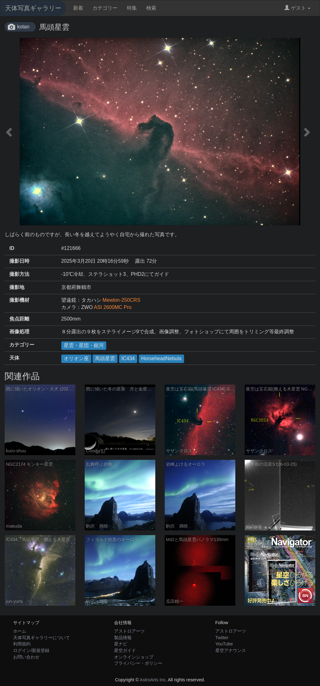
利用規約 (22, 643)
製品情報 (123, 637)
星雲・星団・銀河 (84, 345)
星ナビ (120, 643)
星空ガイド (125, 650)
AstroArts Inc (152, 679)
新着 (78, 8)
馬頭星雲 (105, 358)
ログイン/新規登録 (31, 650)
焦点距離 (19, 318)
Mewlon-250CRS (121, 300)
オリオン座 (76, 358)
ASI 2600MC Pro (113, 307)
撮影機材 (19, 300)
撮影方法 (19, 274)
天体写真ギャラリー (33, 8)
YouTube (224, 643)
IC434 (128, 358)
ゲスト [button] (297, 8)
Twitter (221, 637)
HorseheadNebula (161, 358)
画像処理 (19, 331)
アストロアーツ (129, 631)
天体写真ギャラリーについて (41, 637)
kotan (23, 26)
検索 (151, 8)
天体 (14, 357)
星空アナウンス (230, 650)
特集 (132, 8)
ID (11, 248)
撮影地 (16, 287)
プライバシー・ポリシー (138, 663)
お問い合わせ (26, 656)
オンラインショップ (133, 656)
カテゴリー (105, 8)
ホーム (19, 631)
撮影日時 (19, 261)
